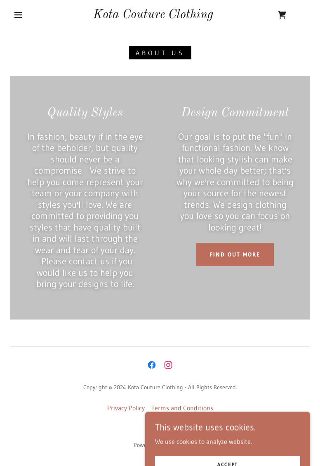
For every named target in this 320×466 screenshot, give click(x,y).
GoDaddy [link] (175, 445)
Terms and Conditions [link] (182, 408)
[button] (18, 15)
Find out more (235, 254)
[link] (153, 16)
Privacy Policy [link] (126, 408)
